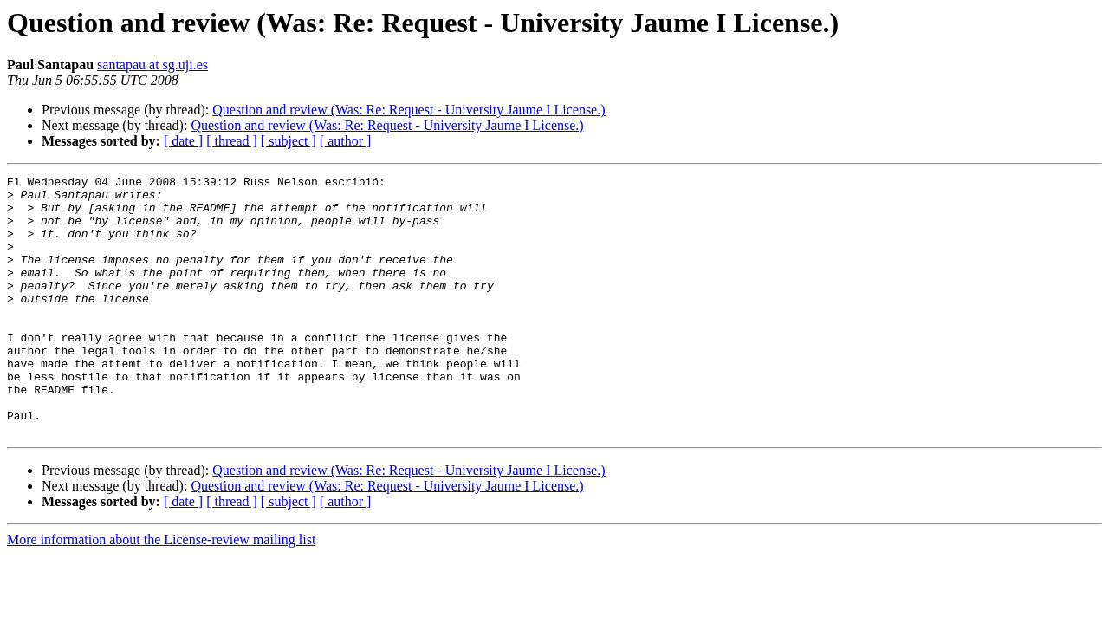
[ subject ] (288, 140)
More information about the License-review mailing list (161, 591)
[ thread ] (231, 140)
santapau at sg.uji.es (152, 64)
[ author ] (346, 140)
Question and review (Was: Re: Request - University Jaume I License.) (408, 109)
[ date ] (183, 140)
